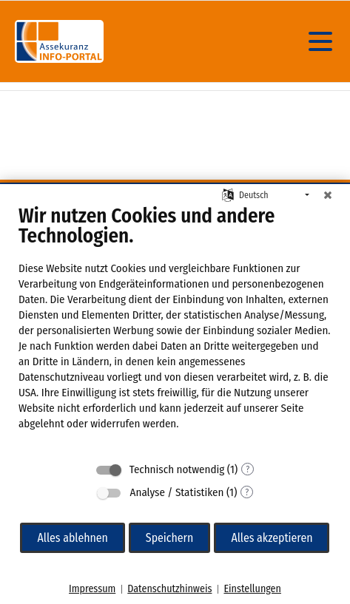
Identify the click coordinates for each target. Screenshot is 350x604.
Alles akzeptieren (271, 538)
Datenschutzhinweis (169, 589)
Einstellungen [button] (251, 589)
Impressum (92, 589)
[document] (175, 328)
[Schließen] (328, 195)
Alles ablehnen (72, 538)
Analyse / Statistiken (177, 492)
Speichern (170, 538)
